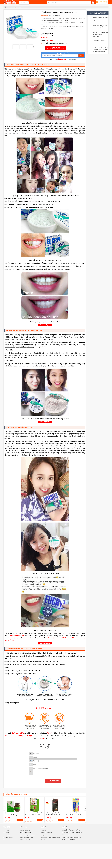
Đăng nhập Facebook (46, 832)
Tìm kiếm (43, 840)
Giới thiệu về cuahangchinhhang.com (50, 837)
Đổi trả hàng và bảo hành (26, 837)
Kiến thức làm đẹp (8, 837)
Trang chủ (6, 830)
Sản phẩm (6, 832)
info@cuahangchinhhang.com (73, 837)
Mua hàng (19, 820)
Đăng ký (43, 835)
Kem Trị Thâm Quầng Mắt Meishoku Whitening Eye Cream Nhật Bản (75, 814)
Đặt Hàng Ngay (55, 48)
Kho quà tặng (7, 835)
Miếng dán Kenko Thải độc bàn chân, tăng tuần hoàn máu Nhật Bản (34, 814)
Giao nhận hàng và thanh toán (27, 835)
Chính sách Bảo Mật (25, 830)
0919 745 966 (103, 2)
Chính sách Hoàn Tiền (25, 840)
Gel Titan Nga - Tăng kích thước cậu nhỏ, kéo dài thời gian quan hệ (55, 814)
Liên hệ (5, 840)
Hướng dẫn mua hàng (25, 832)
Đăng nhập (43, 830)
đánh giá (57, 15)
